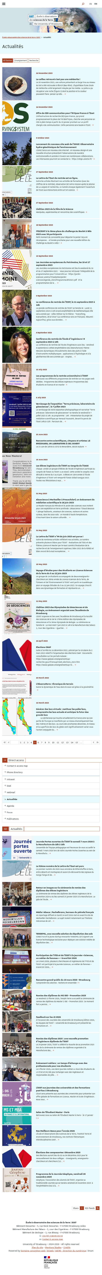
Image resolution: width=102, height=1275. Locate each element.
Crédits (67, 1247)
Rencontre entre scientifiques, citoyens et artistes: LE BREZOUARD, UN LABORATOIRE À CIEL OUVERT (63, 442)
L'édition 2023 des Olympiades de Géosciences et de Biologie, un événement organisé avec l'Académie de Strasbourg (62, 610)
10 (53, 742)
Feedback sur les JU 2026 (48, 1017)
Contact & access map (52, 1239)
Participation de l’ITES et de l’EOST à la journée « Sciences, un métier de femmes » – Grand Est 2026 (64, 957)
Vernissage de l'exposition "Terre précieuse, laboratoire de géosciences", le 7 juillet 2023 (65, 405)
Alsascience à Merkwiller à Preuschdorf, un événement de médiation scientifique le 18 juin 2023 (65, 501)
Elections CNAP (43, 647)
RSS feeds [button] (89, 1208)
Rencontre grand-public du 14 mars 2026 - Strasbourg (63, 980)
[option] (51, 848)
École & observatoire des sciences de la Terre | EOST (21, 37)
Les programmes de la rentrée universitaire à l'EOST (62, 376)
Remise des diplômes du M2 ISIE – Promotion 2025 (61, 995)
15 (76, 742)
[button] (83, 4)
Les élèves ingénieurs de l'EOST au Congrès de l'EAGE (62, 465)
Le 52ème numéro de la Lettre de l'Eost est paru (60, 866)
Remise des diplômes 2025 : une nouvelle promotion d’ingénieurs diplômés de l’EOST (62, 1040)
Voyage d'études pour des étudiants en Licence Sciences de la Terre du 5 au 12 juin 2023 (64, 572)
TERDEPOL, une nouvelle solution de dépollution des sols (64, 934)
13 (67, 742)
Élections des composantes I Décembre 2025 (58, 1152)
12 (62, 742)
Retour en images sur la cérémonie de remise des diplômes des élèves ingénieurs (61, 889)
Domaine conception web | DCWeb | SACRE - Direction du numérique (53, 1250)
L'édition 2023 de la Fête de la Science (54, 209)
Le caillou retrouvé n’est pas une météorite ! (58, 79)
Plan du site (37, 1247)
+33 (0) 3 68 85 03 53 (52, 1235)
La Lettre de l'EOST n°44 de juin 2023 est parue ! (59, 536)
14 (72, 742)
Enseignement (21, 60)
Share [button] (76, 1208)
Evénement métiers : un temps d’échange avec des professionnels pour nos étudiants (61, 1065)
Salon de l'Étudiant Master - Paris (52, 1112)
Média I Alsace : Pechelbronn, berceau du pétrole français (65, 912)
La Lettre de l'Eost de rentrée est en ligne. (57, 178)
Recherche (33, 60)
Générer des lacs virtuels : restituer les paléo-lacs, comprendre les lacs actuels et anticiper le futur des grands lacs (62, 712)
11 (58, 742)
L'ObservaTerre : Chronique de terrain (54, 684)
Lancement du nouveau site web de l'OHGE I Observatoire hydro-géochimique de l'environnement (65, 146)
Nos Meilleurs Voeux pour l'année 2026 (55, 1131)
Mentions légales (53, 1247)
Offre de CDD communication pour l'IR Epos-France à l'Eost (65, 113)
